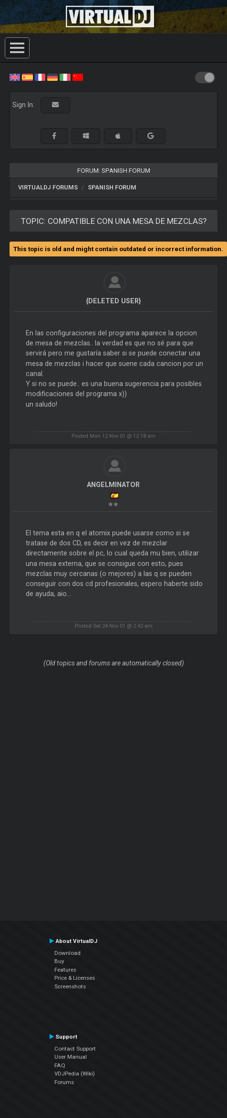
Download (67, 953)
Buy (59, 961)
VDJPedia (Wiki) (74, 1073)
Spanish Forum (112, 187)
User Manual (70, 1056)
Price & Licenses (74, 977)
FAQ (59, 1065)
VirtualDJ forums (48, 187)
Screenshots (70, 986)
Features (65, 969)
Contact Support (75, 1048)
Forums (64, 1082)
